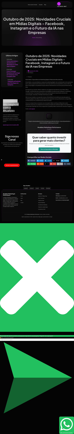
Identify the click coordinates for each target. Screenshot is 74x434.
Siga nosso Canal (12, 138)
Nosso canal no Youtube (32, 4)
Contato (22, 202)
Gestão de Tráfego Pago (42, 196)
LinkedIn (37, 188)
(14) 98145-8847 (62, 6)
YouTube (42, 188)
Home (33, 37)
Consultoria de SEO (41, 209)
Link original (32, 108)
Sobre (22, 198)
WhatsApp (48, 188)
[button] (12, 160)
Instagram (26, 188)
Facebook (31, 188)
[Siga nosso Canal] (11, 131)
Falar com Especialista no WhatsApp (49, 149)
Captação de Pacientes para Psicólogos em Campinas (14, 82)
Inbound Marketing (41, 202)
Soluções (40, 4)
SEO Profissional (41, 198)
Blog (45, 4)
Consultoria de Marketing (42, 204)
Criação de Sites (41, 200)
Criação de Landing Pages (43, 207)
